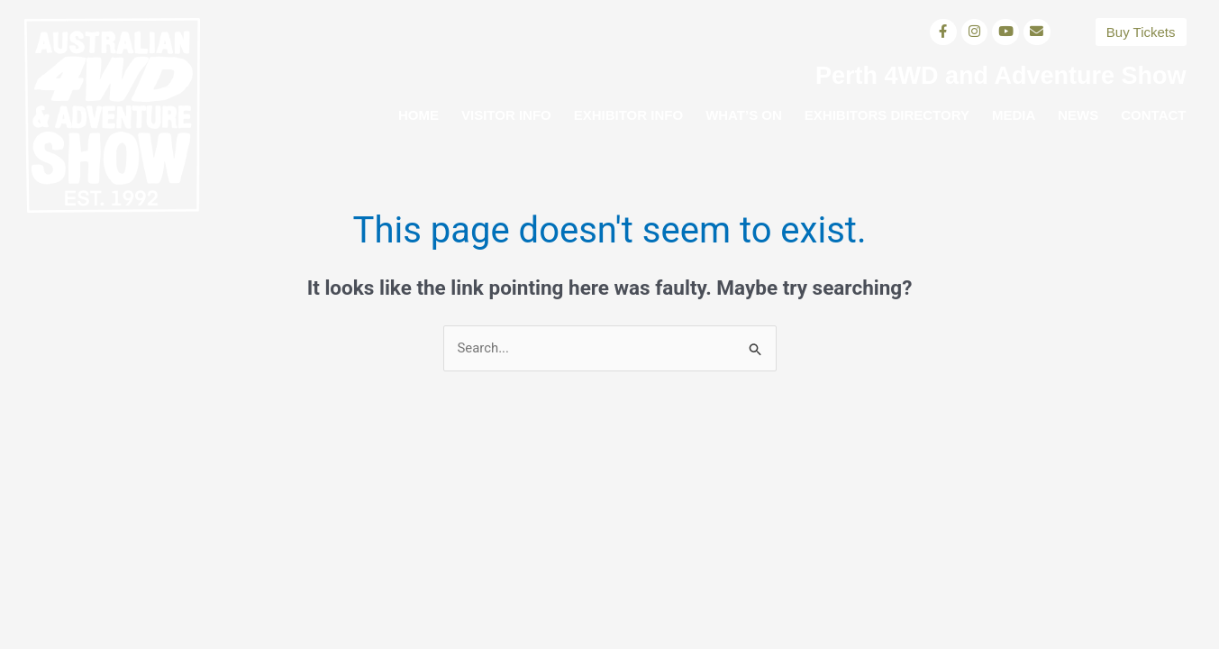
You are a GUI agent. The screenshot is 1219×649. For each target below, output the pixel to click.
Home (418, 115)
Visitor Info (506, 115)
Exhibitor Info (628, 115)
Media (1013, 115)
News (1078, 115)
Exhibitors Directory (887, 115)
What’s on (743, 115)
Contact (1153, 115)
